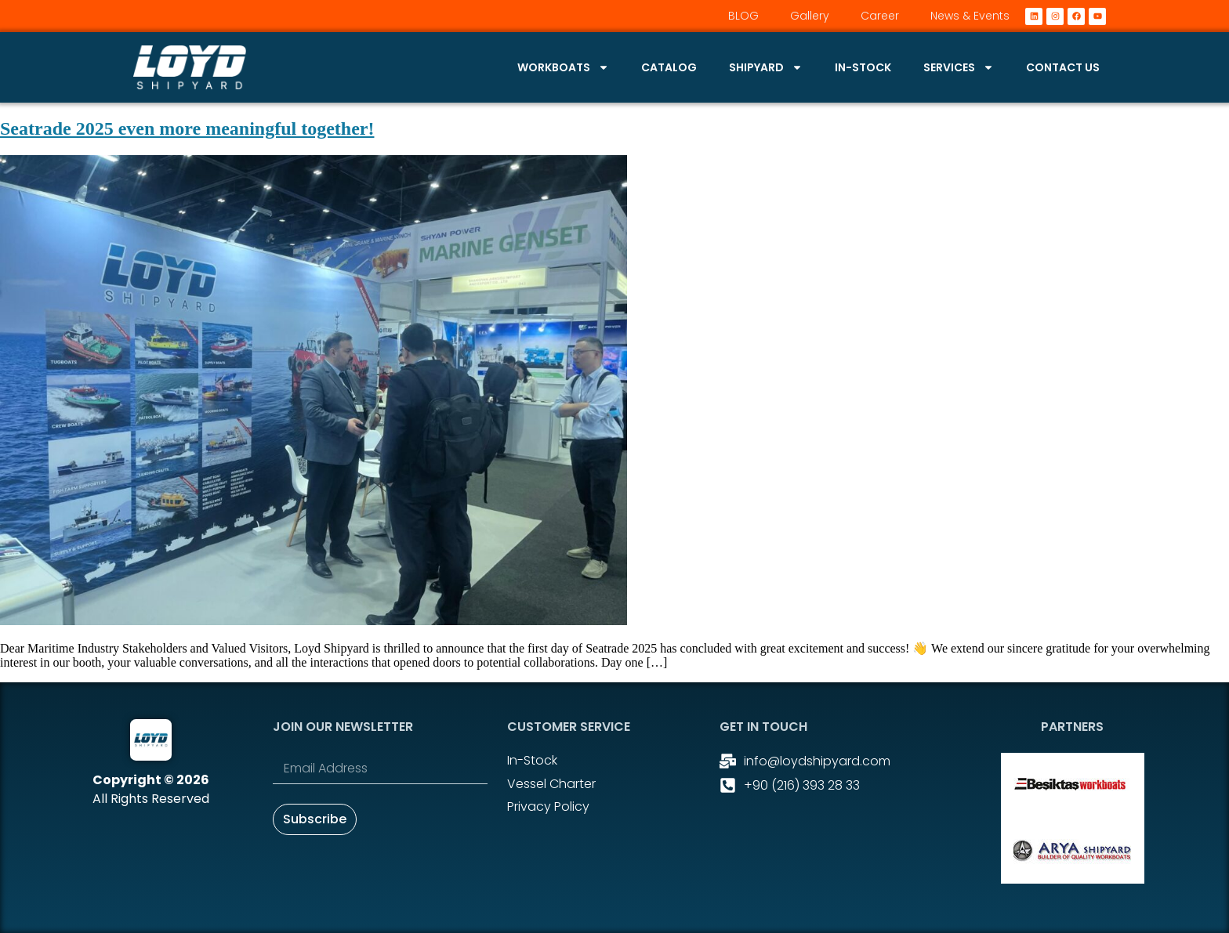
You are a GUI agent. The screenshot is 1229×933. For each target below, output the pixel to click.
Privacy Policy (548, 806)
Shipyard (766, 67)
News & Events (970, 16)
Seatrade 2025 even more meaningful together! (187, 128)
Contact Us (1063, 67)
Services (958, 67)
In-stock (863, 67)
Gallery (809, 16)
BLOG (743, 16)
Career (880, 16)
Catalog (669, 67)
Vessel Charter (551, 783)
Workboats (563, 67)
